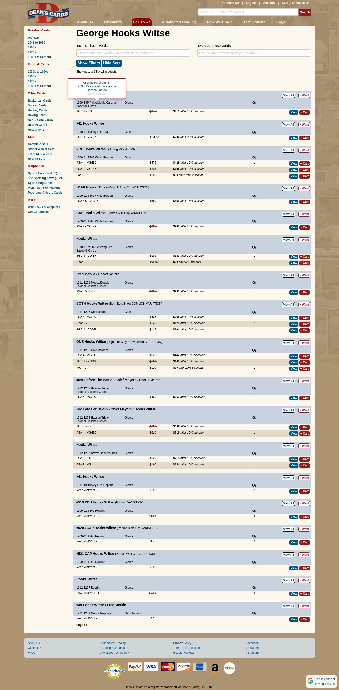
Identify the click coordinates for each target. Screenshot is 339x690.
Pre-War (33, 37)
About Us (85, 22)
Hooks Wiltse (93, 123)
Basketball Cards (39, 100)
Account (269, 3)
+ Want (304, 95)
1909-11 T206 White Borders (95, 157)
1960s (32, 47)
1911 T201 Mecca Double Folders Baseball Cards (92, 284)
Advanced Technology (114, 652)
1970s (32, 52)
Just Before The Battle (94, 380)
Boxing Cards (37, 115)
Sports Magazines (40, 183)
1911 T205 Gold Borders (92, 312)
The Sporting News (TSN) (45, 178)
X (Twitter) (252, 648)
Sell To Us (141, 22)
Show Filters (88, 63)
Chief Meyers (125, 380)
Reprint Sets (36, 158)
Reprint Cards (37, 125)
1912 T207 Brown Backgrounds (96, 453)
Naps (128, 613)
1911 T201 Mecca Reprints (93, 613)
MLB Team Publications (44, 187)
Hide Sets (111, 63)
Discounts (113, 22)
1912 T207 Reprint (88, 587)
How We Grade (219, 22)
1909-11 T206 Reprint (90, 510)
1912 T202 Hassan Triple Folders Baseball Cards (92, 390)
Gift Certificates (38, 212)
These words (214, 46)
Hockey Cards (37, 110)
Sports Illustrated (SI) (42, 173)
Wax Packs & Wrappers (44, 207)
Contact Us (231, 3)
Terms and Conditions (187, 648)
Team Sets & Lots (40, 154)
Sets (31, 137)
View (294, 112)
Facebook (252, 643)
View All (288, 95)
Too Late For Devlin (92, 409)
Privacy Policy (182, 643)
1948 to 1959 (36, 42)
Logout (251, 3)
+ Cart (304, 112)
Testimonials (254, 22)
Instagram (252, 652)
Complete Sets (38, 144)
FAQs (281, 22)
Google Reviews (183, 652)
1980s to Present (39, 57)
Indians (137, 613)
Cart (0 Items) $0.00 (295, 3)
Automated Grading (179, 22)
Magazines (36, 166)
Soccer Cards (37, 105)
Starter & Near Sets (41, 149)
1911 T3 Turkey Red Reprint (94, 485)
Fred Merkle (85, 274)
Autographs (36, 129)
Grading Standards (112, 648)
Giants (129, 102)
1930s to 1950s (38, 71)
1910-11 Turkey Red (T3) (92, 132)
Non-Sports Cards (40, 120)
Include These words (92, 46)
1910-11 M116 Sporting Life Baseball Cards (94, 248)
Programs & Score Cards (45, 192)
